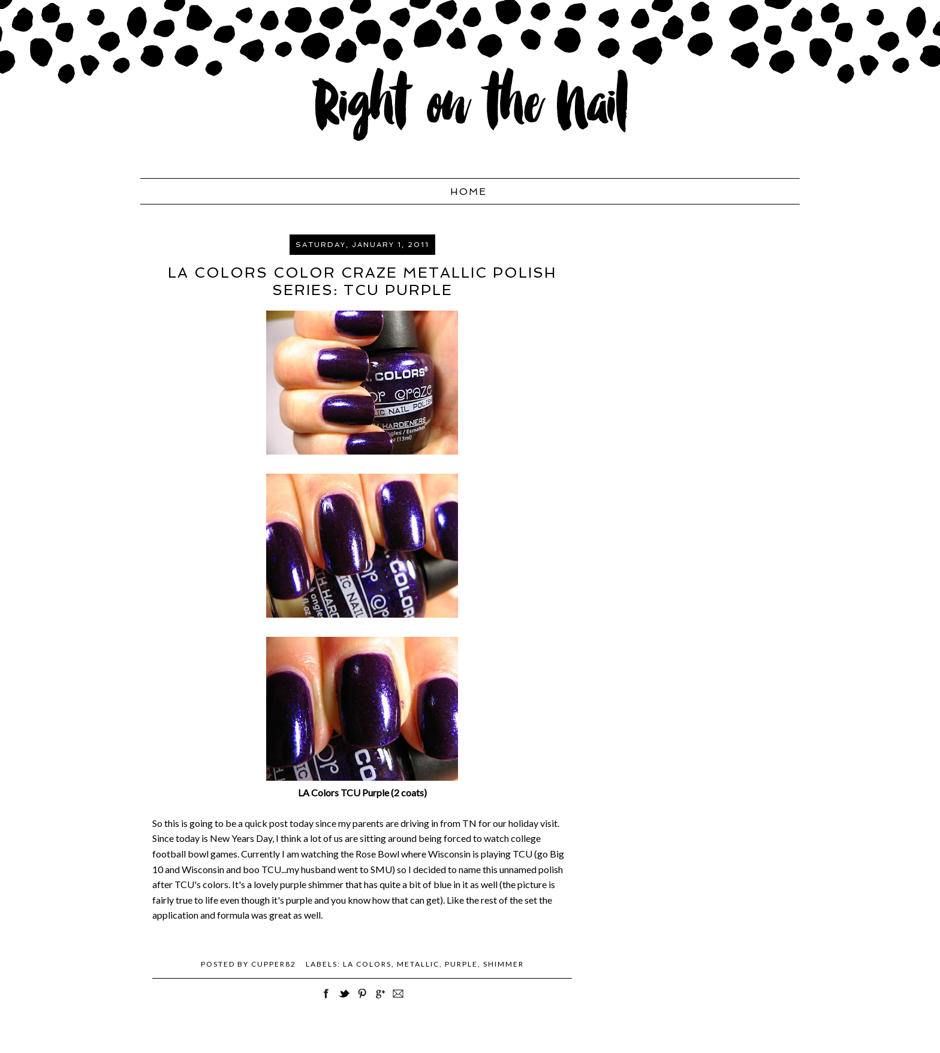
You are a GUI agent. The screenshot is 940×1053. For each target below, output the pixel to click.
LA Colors (367, 963)
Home (468, 191)
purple (461, 963)
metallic (418, 963)
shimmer (503, 963)
